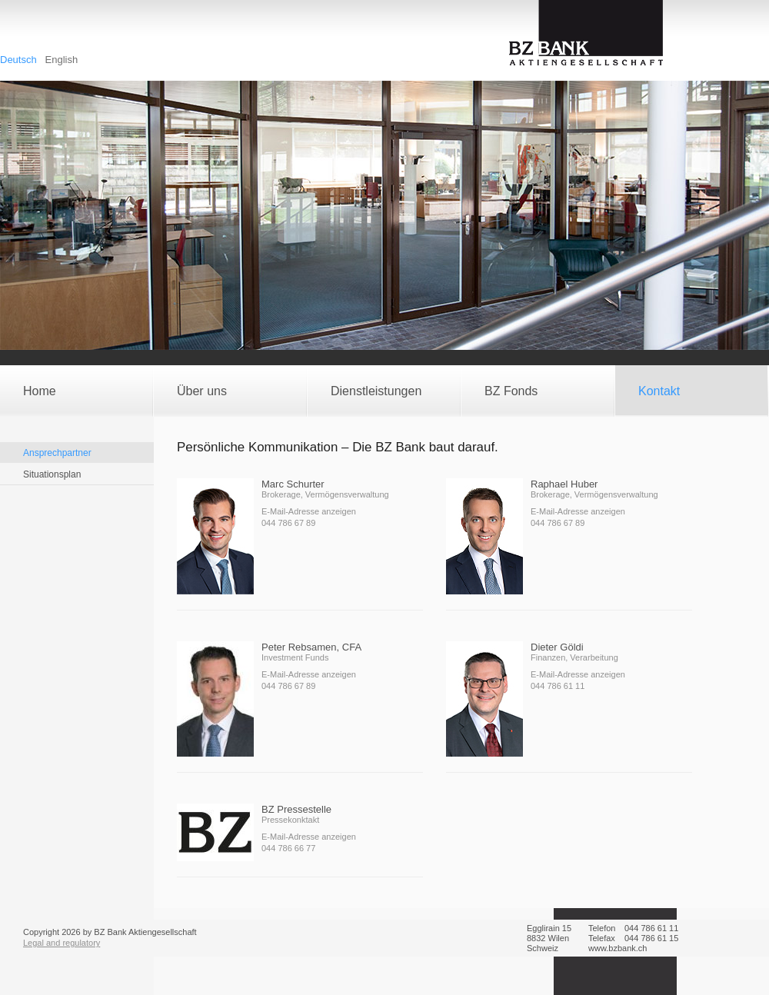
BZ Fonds (511, 391)
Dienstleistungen (376, 391)
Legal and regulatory (61, 942)
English (61, 59)
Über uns (202, 391)
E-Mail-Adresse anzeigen (308, 511)
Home (39, 391)
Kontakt (659, 391)
